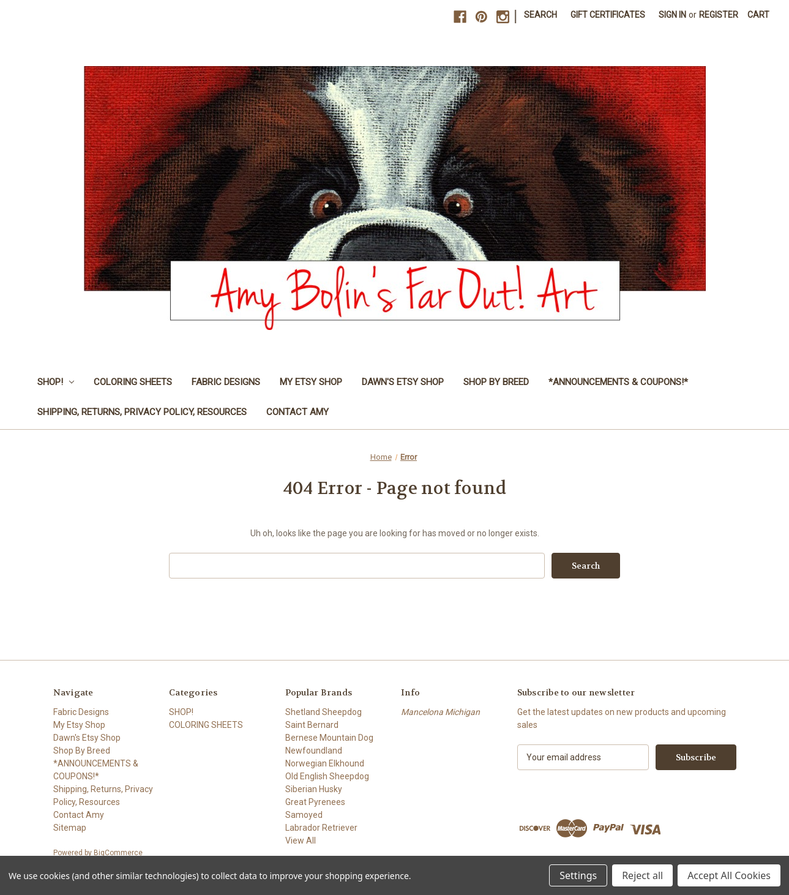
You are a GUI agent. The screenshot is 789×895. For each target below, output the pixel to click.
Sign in (672, 15)
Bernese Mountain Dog (329, 738)
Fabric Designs (226, 382)
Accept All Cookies (729, 875)
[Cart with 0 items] (758, 15)
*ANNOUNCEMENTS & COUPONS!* (618, 382)
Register (718, 15)
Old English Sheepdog (327, 776)
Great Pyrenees (315, 802)
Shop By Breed (496, 382)
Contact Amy (297, 412)
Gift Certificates (607, 15)
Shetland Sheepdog (323, 712)
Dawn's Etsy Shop (403, 382)
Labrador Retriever (321, 828)
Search (540, 15)
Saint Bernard (311, 725)
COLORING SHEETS (133, 382)
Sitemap (69, 828)
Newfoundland (313, 750)
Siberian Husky (313, 789)
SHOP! (56, 382)
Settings (578, 875)
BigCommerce (118, 852)
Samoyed (304, 815)
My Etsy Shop (311, 382)
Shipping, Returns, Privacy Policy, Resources (142, 412)
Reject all (642, 875)
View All (300, 840)
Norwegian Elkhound (324, 763)
